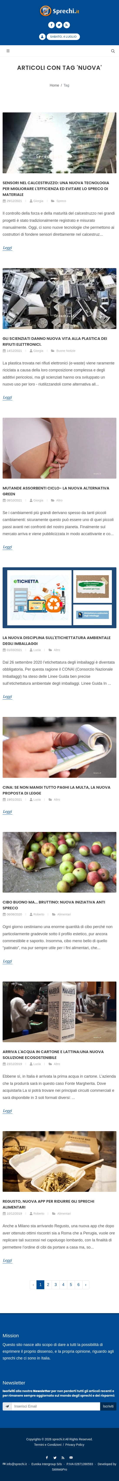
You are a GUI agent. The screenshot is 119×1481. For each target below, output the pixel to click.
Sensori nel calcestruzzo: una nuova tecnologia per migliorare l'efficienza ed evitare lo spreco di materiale (56, 188)
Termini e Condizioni (47, 1444)
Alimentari (61, 914)
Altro (57, 500)
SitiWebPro (59, 1469)
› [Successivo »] (85, 1284)
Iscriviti (108, 1406)
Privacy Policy (74, 1444)
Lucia (35, 650)
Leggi (7, 247)
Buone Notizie (63, 350)
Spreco (58, 201)
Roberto (37, 914)
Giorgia (36, 201)
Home (54, 85)
